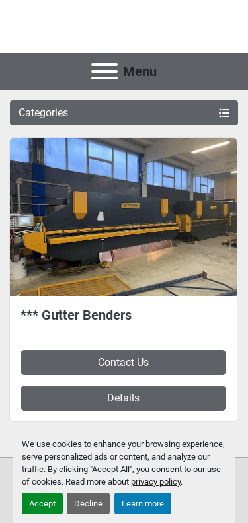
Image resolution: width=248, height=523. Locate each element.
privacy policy (156, 482)
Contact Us (123, 362)
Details (123, 398)
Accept (42, 503)
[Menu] (104, 71)
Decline (88, 503)
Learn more (143, 503)
